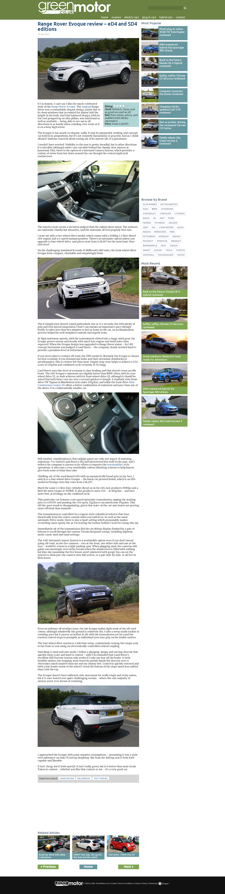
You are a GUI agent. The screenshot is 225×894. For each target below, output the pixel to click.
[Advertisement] (88, 807)
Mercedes (160, 231)
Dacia (146, 218)
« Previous (48, 866)
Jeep (145, 227)
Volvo (181, 254)
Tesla (169, 250)
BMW (154, 209)
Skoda (174, 245)
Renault (176, 241)
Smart (146, 250)
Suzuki (158, 250)
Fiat (162, 218)
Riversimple (150, 245)
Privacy (144, 883)
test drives (101, 778)
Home (88, 866)
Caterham (167, 209)
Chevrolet (149, 213)
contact (180, 17)
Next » (128, 866)
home (104, 17)
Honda (147, 222)
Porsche (162, 241)
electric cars (131, 17)
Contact (114, 883)
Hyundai (160, 222)
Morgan (164, 236)
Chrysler (165, 213)
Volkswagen (165, 254)
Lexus (180, 227)
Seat (163, 245)
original (86, 106)
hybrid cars (166, 17)
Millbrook (83, 778)
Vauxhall (148, 254)
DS (154, 218)
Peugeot (148, 241)
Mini (172, 231)
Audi (145, 209)
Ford (171, 218)
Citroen (180, 213)
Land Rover (67, 778)
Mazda (147, 231)
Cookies (137, 883)
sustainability (115, 464)
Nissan (176, 236)
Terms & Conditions (125, 883)
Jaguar (172, 222)
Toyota (180, 250)
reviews (116, 17)
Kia (153, 227)
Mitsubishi (149, 236)
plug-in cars (149, 17)
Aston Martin (168, 204)
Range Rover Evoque (63, 106)
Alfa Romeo (150, 204)
